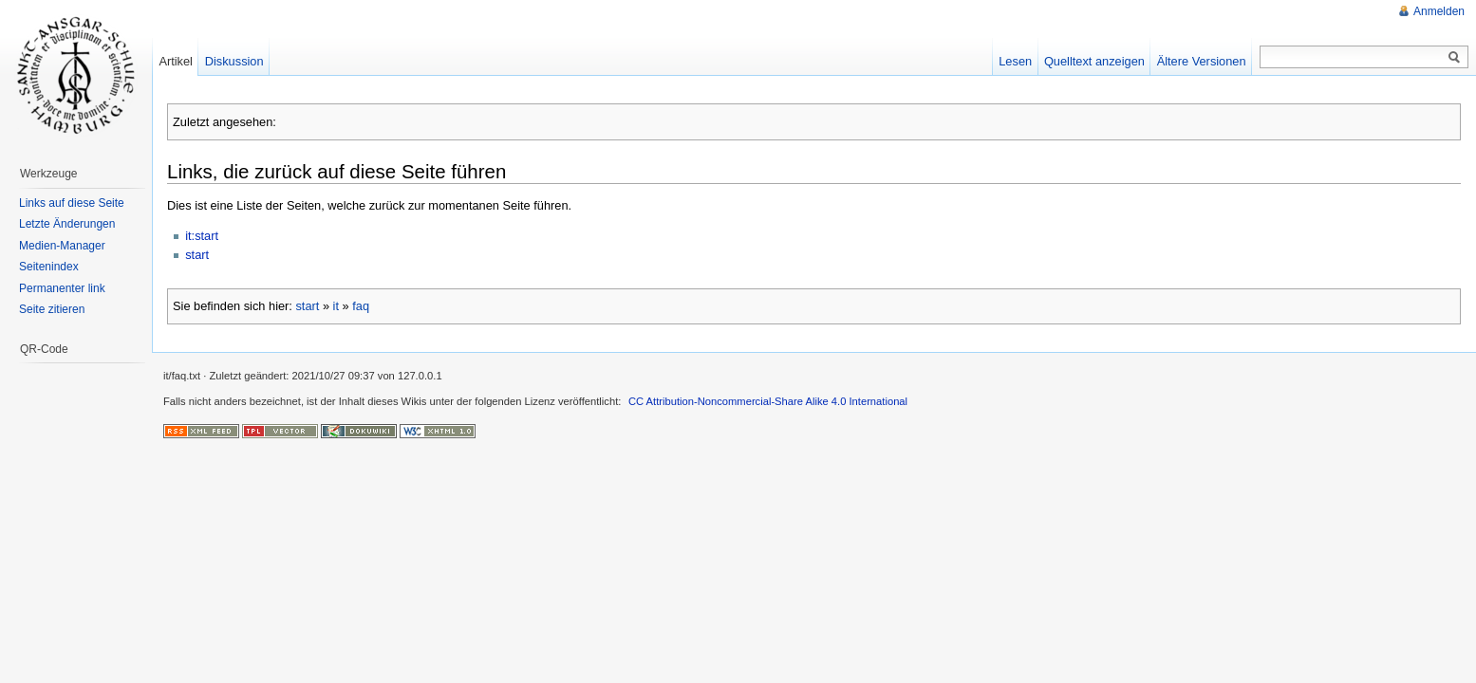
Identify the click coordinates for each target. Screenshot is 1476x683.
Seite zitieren (51, 309)
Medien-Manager (62, 245)
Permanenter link (62, 288)
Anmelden (1439, 11)
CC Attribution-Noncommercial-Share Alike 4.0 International (767, 401)
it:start (201, 236)
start (197, 255)
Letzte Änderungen (67, 224)
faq (360, 306)
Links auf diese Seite (71, 203)
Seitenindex (49, 266)
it (336, 306)
